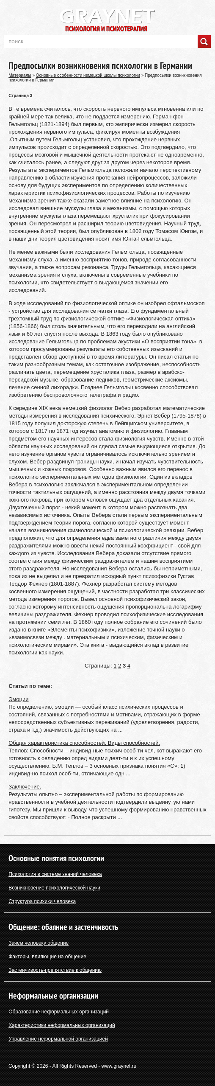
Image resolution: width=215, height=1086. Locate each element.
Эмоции (18, 699)
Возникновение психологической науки (54, 888)
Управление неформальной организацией (58, 1039)
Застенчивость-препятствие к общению (55, 970)
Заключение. (24, 786)
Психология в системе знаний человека (55, 874)
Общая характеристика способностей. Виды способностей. (84, 743)
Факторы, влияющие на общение (47, 957)
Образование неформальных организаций (58, 1012)
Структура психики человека (42, 901)
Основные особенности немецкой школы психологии (88, 75)
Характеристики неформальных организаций (61, 1025)
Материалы (19, 75)
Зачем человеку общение (38, 943)
